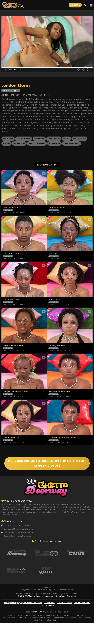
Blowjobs (8, 138)
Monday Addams (56, 346)
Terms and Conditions (32, 602)
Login (19, 602)
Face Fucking (79, 138)
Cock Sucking (24, 138)
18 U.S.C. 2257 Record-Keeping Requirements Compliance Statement (47, 596)
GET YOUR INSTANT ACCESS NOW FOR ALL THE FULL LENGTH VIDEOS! (47, 463)
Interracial (54, 143)
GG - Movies (19, 143)
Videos (13, 602)
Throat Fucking (71, 143)
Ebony (66, 138)
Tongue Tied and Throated (15, 392)
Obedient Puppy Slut (12, 207)
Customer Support (64, 602)
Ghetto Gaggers (37, 143)
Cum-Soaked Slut (11, 438)
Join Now (75, 5)
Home (6, 602)
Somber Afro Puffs (57, 207)
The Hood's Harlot (11, 299)
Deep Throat (54, 138)
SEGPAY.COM (39, 612)
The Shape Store (11, 253)
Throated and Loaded (13, 346)
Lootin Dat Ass (55, 299)
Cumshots (39, 138)
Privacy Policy (49, 602)
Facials (6, 143)
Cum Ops (52, 253)
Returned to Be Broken (59, 392)
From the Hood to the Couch (62, 438)
